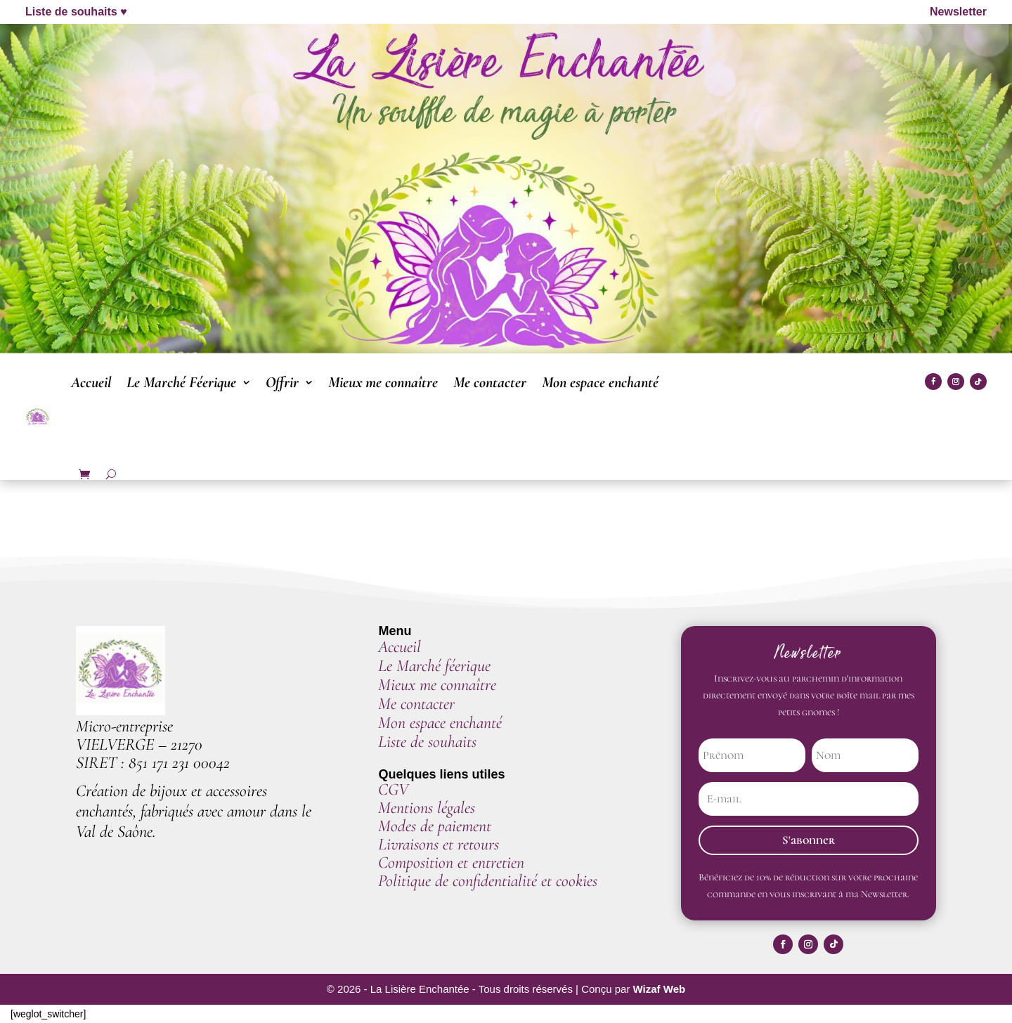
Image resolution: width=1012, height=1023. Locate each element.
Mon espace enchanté (600, 382)
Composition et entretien (451, 862)
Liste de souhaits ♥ (76, 12)
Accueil (91, 382)
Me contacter (489, 382)
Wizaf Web (659, 990)
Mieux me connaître (383, 382)
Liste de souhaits (427, 741)
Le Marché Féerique (181, 382)
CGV (393, 789)
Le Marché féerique (434, 666)
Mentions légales (426, 807)
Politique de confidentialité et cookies (487, 881)
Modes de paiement (436, 826)
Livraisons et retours (438, 844)
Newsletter (958, 12)
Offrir (282, 382)
